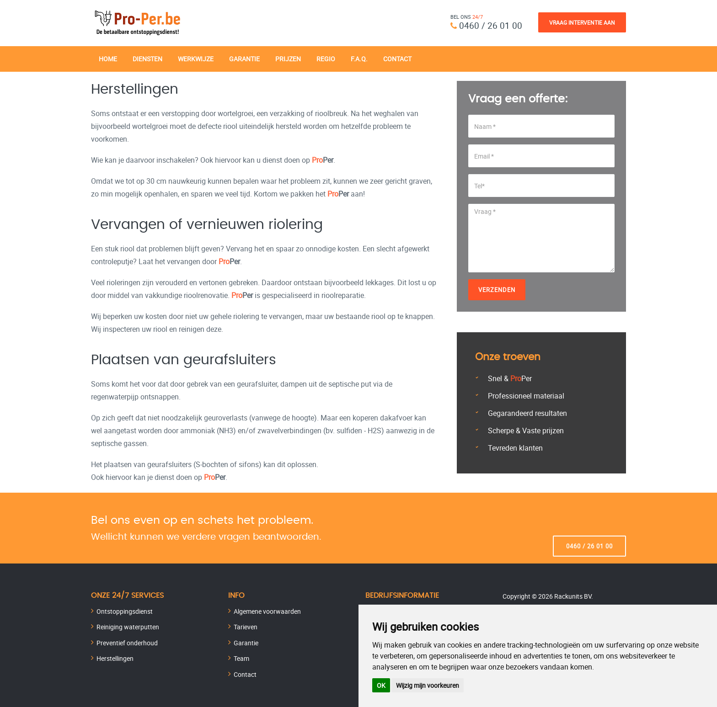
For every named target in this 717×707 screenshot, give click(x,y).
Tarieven (245, 626)
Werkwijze (196, 58)
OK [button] (381, 685)
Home (108, 58)
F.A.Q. (359, 58)
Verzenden (496, 289)
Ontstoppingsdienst (124, 610)
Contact (397, 58)
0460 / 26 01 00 (490, 25)
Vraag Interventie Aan (582, 22)
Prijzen (288, 58)
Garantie (244, 58)
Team (241, 658)
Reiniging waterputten (127, 626)
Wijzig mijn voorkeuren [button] (427, 685)
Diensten (147, 58)
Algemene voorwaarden (267, 610)
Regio (325, 58)
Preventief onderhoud (127, 642)
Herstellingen (115, 658)
